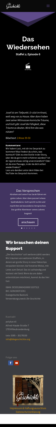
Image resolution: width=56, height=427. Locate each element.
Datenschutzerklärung (28, 412)
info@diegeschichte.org (18, 339)
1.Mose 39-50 (23, 138)
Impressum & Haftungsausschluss (28, 408)
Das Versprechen (28, 191)
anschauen (28, 222)
